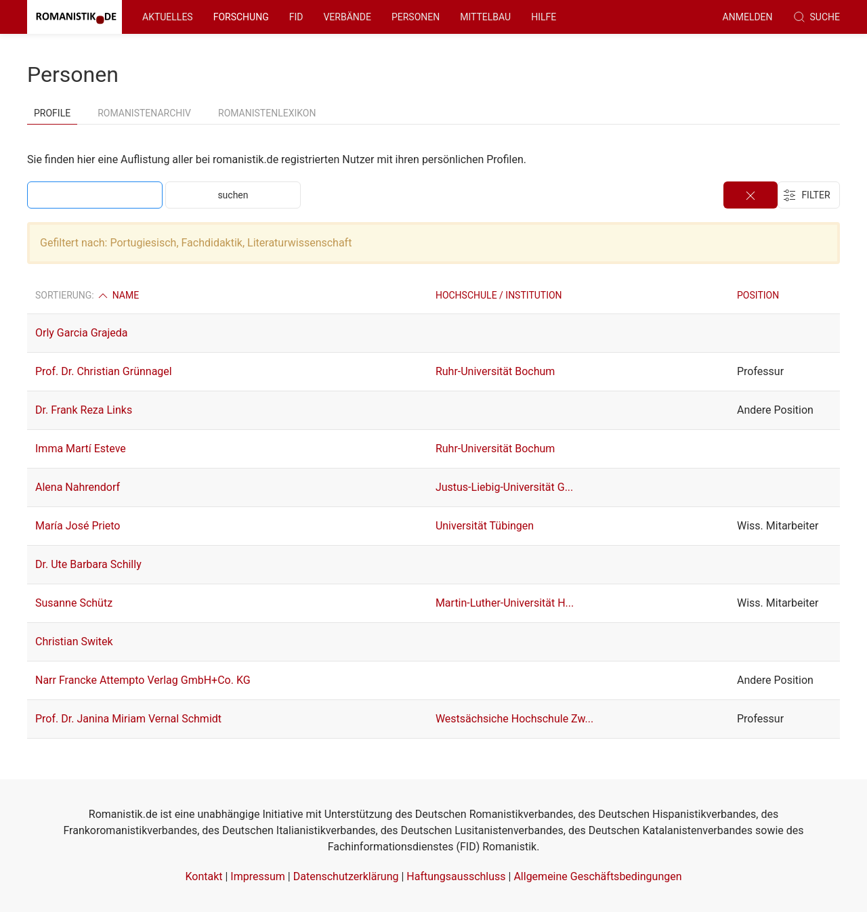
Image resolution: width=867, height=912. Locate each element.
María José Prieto (77, 525)
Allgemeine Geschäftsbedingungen (597, 876)
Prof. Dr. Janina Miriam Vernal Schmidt (128, 718)
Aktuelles (167, 17)
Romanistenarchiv (144, 113)
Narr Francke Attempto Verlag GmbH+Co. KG (143, 680)
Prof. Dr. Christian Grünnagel (103, 371)
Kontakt (203, 876)
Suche (816, 17)
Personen (416, 17)
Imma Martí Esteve (80, 448)
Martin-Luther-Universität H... (505, 602)
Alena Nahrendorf (77, 487)
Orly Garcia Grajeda (81, 332)
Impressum (257, 876)
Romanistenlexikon (267, 113)
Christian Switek (74, 641)
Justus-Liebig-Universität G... (504, 487)
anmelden (748, 17)
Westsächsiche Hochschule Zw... (514, 718)
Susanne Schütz (73, 602)
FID (296, 17)
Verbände (347, 17)
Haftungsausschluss (455, 876)
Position (758, 295)
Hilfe (543, 17)
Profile (52, 113)
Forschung (241, 17)
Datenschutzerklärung (346, 876)
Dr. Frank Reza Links (83, 410)
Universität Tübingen (485, 525)
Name (117, 295)
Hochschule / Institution (499, 295)
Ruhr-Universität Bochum (495, 371)
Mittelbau (485, 17)
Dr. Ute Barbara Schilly (88, 564)
